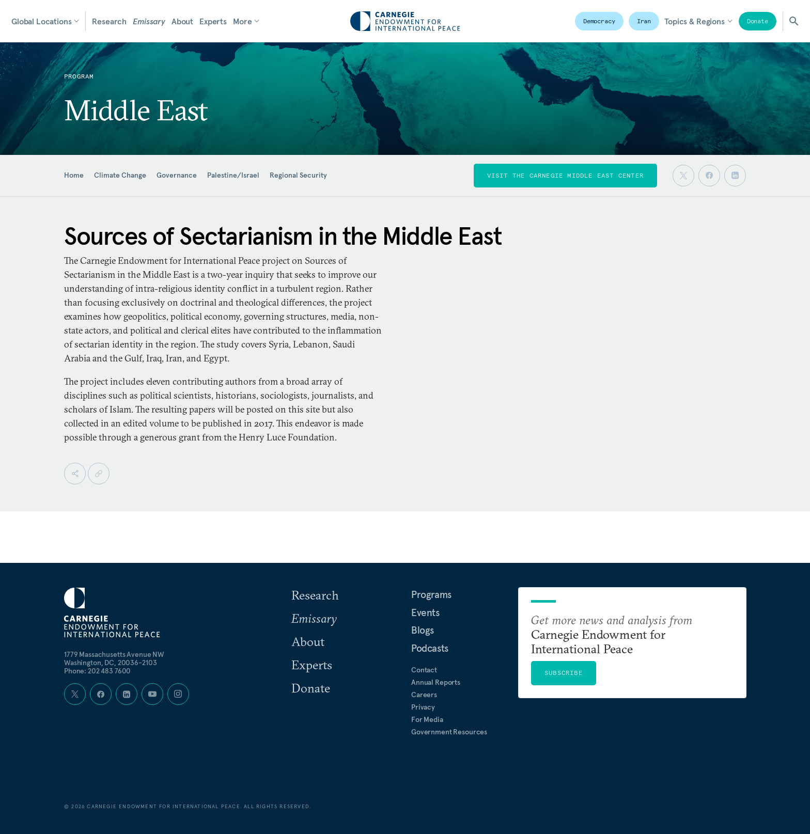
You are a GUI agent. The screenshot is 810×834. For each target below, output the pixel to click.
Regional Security (298, 175)
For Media (427, 719)
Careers (424, 694)
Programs (431, 594)
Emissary (149, 21)
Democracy (599, 21)
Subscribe (563, 672)
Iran (644, 21)
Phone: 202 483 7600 (97, 671)
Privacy (423, 707)
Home (74, 175)
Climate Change (120, 175)
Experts (213, 21)
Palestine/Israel (233, 175)
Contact (424, 669)
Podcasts (429, 648)
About (182, 21)
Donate (757, 21)
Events (425, 612)
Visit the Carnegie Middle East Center (565, 175)
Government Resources (449, 731)
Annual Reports (435, 682)
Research (109, 21)
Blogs (422, 630)
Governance (177, 175)
